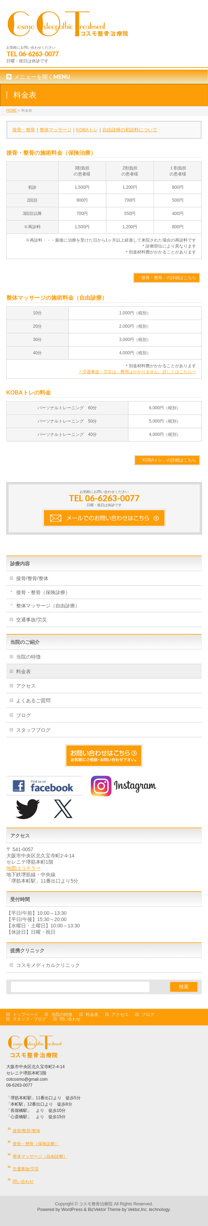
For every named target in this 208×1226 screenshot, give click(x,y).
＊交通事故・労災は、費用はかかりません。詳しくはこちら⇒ (137, 371)
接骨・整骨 (23, 129)
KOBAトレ (87, 129)
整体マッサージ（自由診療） (48, 605)
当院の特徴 (28, 657)
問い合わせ (70, 1019)
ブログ (23, 715)
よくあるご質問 (33, 700)
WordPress (72, 1209)
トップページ (25, 1014)
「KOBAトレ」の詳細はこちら (167, 460)
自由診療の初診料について (129, 129)
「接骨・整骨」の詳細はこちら (166, 277)
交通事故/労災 (31, 619)
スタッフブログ (33, 730)
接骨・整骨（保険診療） (43, 592)
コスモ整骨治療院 (96, 1203)
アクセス (26, 686)
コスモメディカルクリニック (48, 965)
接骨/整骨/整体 (32, 578)
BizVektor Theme (104, 1209)
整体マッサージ (56, 129)
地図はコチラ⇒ (23, 868)
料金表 (23, 671)
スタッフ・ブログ (29, 1019)
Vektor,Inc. (138, 1209)
